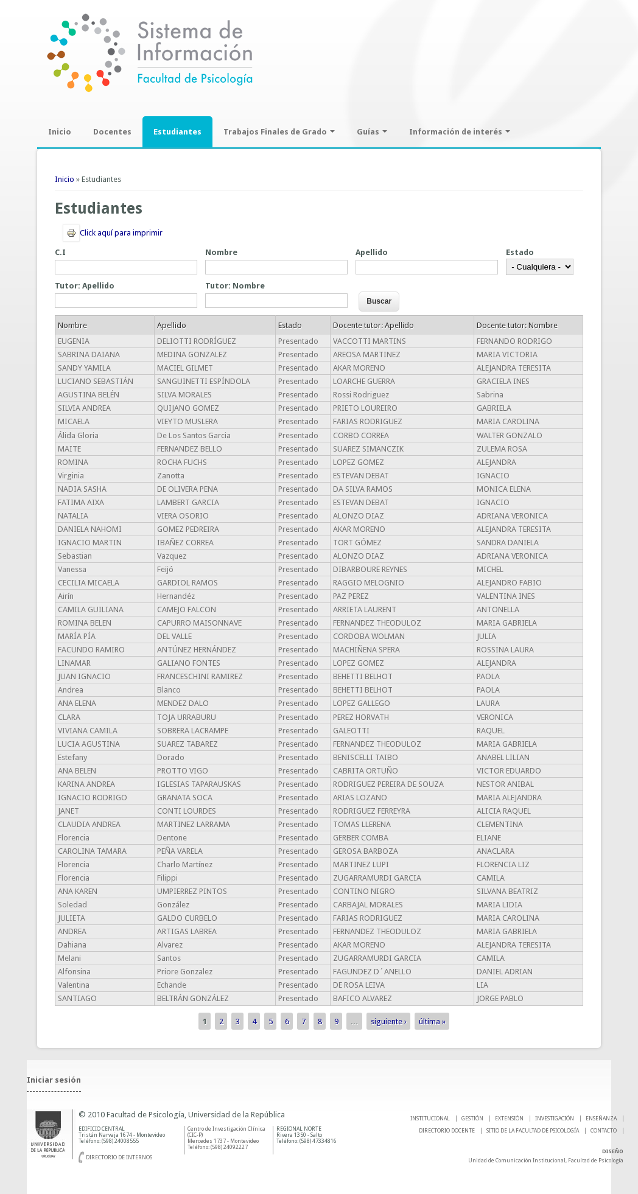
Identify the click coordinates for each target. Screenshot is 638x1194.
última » (432, 1021)
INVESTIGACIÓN (554, 1118)
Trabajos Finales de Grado (279, 131)
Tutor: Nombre (235, 285)
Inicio (59, 131)
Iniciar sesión (54, 1079)
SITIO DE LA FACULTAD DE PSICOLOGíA (532, 1131)
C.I (60, 252)
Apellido (372, 252)
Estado (520, 252)
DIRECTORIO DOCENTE (447, 1131)
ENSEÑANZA (601, 1118)
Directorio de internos (119, 1157)
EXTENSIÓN (509, 1118)
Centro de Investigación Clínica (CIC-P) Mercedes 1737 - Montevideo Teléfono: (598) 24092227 (226, 1138)
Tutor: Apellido (84, 285)
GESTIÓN (472, 1118)
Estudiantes (177, 131)
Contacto (604, 1131)
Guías (372, 131)
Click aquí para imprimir (113, 232)
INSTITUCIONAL (430, 1118)
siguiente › (389, 1021)
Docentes (112, 131)
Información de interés (459, 131)
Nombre (221, 252)
